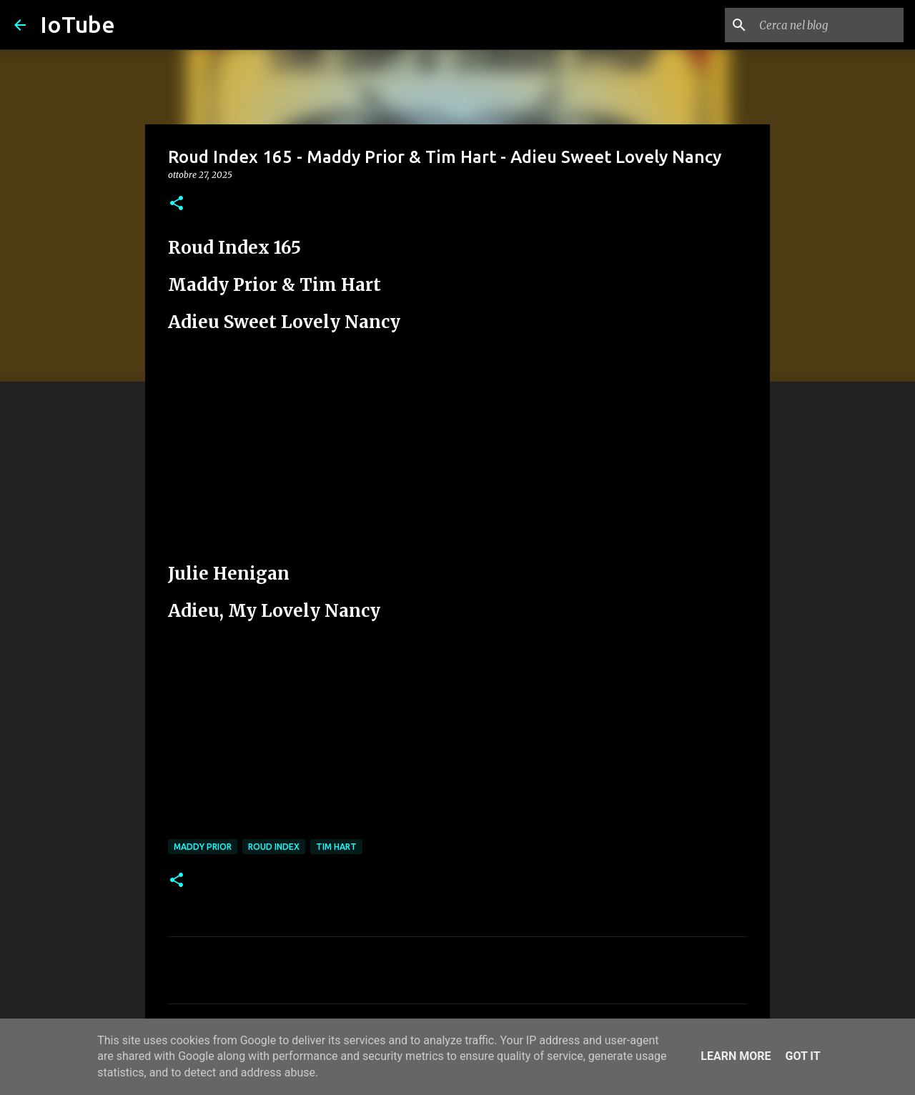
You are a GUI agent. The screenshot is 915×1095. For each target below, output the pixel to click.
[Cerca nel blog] (828, 25)
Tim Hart (336, 846)
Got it (802, 1056)
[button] (176, 204)
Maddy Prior (203, 846)
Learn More (736, 1056)
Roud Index (274, 846)
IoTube (77, 24)
